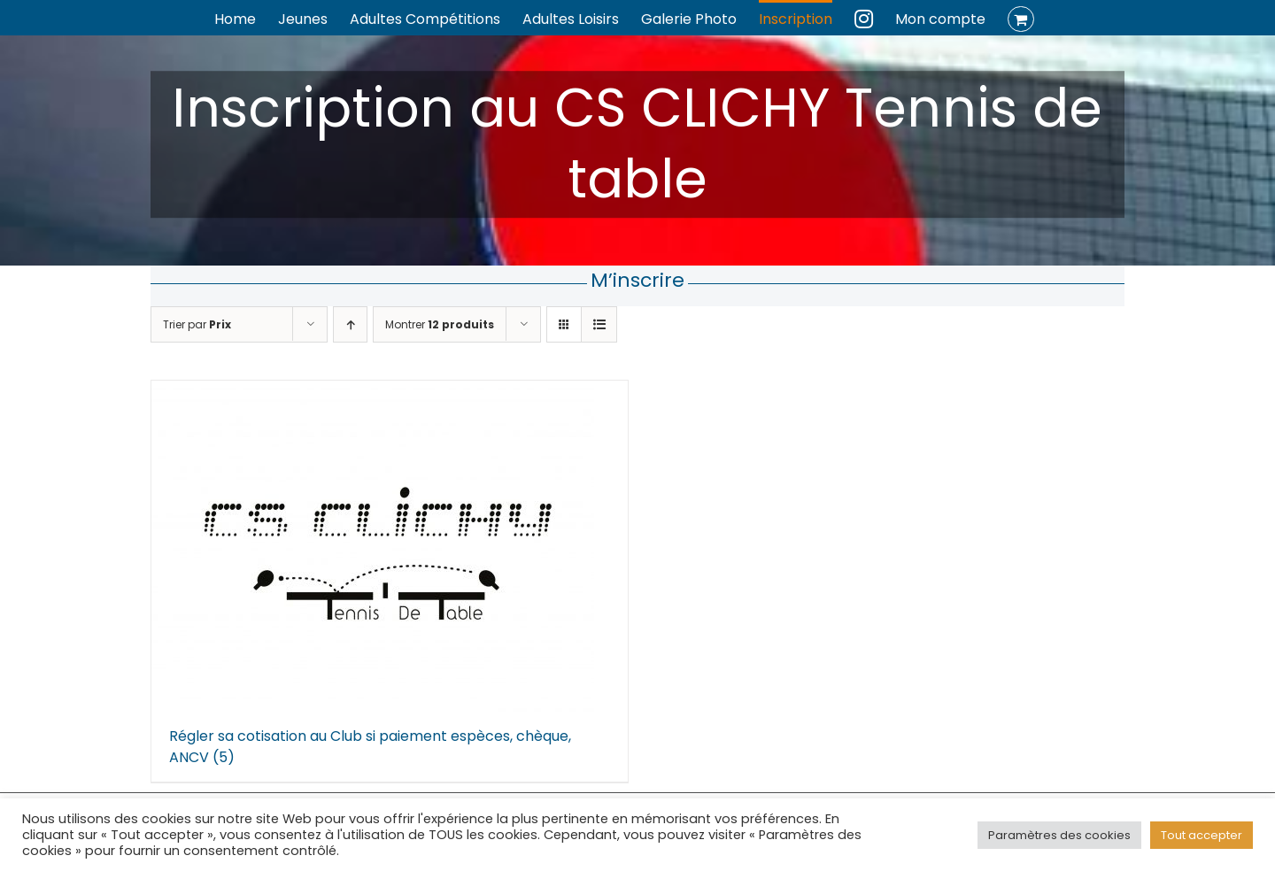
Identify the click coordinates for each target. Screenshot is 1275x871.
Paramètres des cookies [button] (1059, 835)
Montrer (439, 324)
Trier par (197, 324)
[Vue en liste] (599, 324)
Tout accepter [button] (1201, 835)
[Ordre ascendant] (350, 324)
